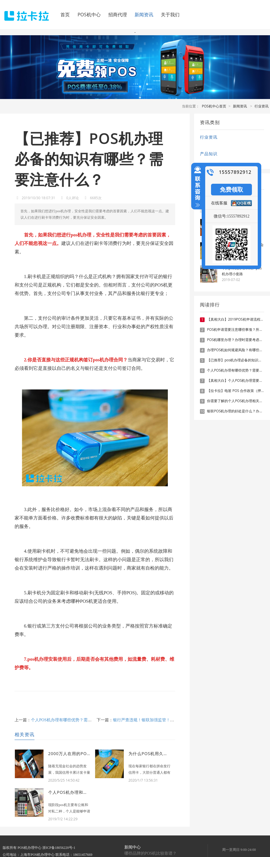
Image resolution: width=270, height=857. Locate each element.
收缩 (196, 189)
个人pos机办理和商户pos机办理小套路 (242, 271)
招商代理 (117, 14)
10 (202, 411)
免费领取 (231, 189)
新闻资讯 (144, 14)
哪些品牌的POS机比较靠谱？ (150, 853)
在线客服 (219, 203)
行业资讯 (262, 106)
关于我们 (170, 14)
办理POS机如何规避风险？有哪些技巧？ (238, 349)
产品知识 (208, 153)
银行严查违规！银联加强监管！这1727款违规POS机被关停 (166, 720)
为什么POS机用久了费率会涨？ (159, 753)
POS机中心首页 (214, 106)
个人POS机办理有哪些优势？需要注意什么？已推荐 (77, 720)
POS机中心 (89, 14)
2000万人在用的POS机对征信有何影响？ (88, 753)
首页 (65, 14)
